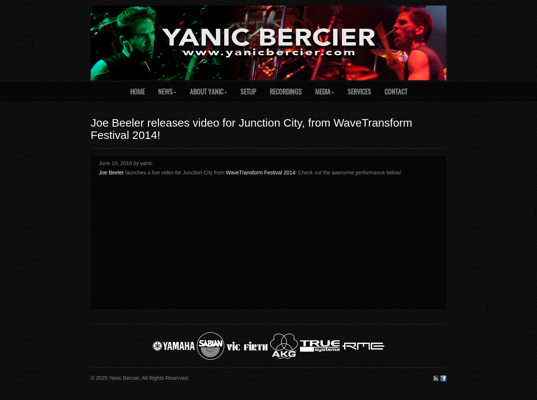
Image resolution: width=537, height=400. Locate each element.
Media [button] (324, 91)
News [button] (167, 91)
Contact (395, 91)
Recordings (286, 91)
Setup (248, 91)
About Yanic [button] (208, 91)
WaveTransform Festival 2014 (260, 173)
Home (137, 91)
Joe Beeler (111, 173)
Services (359, 91)
